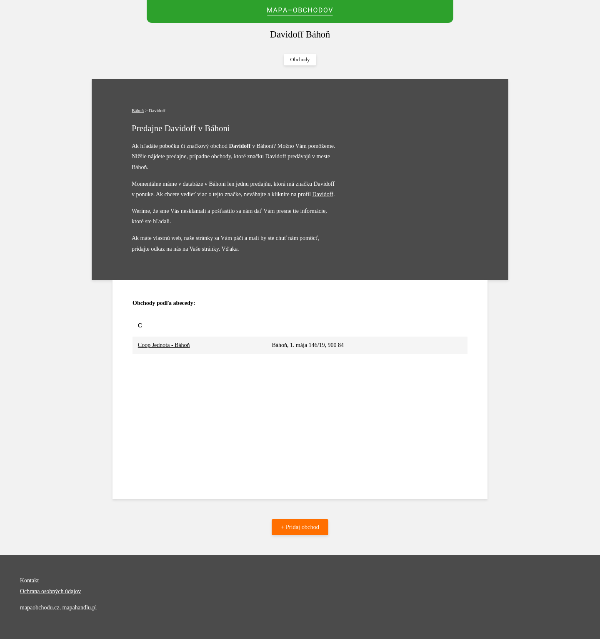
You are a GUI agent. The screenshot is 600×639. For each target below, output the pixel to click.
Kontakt (29, 580)
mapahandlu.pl (79, 607)
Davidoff (322, 194)
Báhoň (138, 110)
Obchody (300, 59)
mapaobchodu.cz (39, 607)
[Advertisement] (300, 416)
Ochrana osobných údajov (50, 591)
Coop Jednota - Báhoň (164, 345)
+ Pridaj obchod (300, 527)
